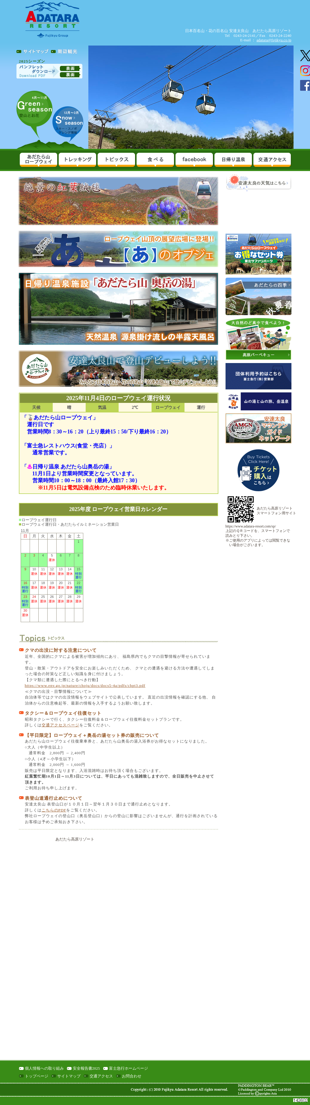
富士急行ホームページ (128, 1068)
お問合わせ (131, 1076)
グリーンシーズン (34, 116)
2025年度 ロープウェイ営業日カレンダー (118, 509)
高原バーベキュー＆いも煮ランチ (258, 338)
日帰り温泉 (233, 160)
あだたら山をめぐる (77, 160)
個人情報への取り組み (44, 1068)
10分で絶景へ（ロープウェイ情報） (38, 160)
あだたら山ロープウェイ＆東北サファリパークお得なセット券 (258, 254)
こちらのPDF (54, 810)
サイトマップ (69, 1076)
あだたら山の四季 (258, 296)
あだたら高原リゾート (74, 839)
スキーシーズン (68, 122)
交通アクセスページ (60, 725)
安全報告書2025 (86, 1068)
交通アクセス (271, 160)
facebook (194, 160)
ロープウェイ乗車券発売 (258, 470)
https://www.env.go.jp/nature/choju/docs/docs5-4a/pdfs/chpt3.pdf (85, 685)
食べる (155, 160)
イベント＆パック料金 (116, 160)
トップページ (36, 1076)
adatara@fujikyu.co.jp (274, 40)
